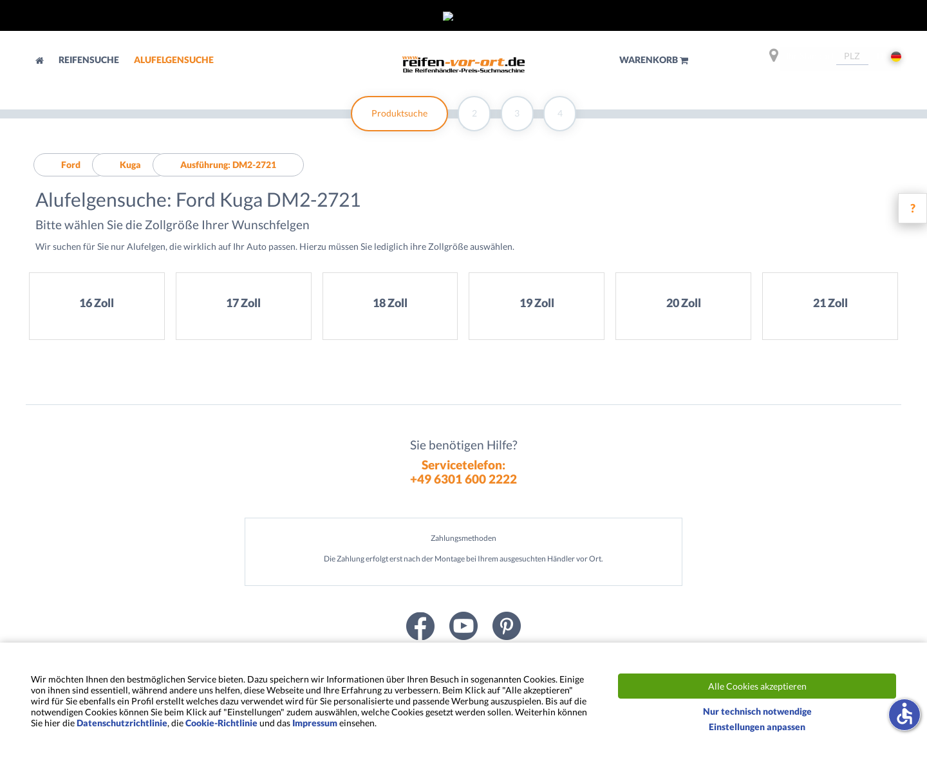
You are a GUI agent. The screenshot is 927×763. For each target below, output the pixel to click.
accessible (904, 713)
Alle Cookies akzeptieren (757, 686)
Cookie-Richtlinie (221, 722)
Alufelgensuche (174, 59)
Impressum (314, 722)
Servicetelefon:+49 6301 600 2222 (463, 471)
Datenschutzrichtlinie (122, 722)
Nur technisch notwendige (757, 711)
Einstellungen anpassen (757, 726)
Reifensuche (90, 59)
